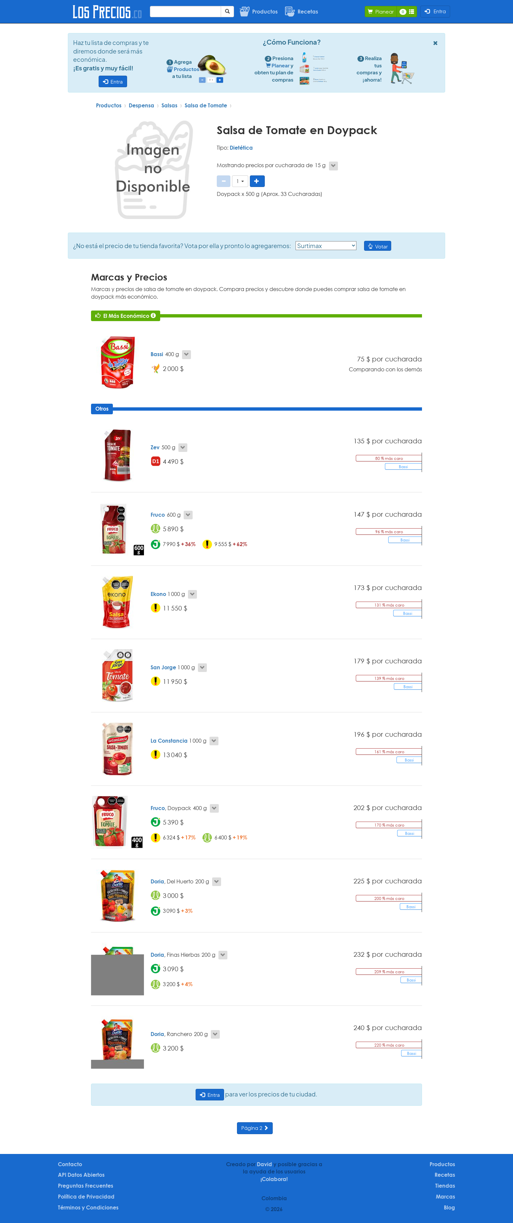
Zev (155, 447)
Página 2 (254, 1128)
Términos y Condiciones (88, 1207)
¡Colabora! (274, 1179)
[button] (240, 181)
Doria (157, 881)
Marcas (445, 1196)
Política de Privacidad (86, 1196)
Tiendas (445, 1185)
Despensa (141, 105)
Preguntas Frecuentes (85, 1185)
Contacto (70, 1164)
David (264, 1164)
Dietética (241, 147)
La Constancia (169, 740)
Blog (449, 1207)
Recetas (445, 1174)
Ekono (158, 594)
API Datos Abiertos (81, 1174)
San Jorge (163, 667)
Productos (108, 105)
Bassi (157, 354)
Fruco (158, 514)
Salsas (169, 105)
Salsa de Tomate (206, 105)
